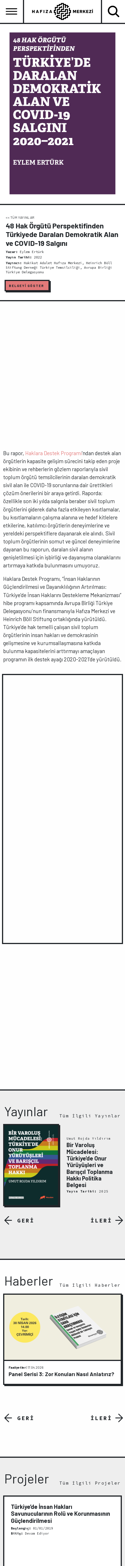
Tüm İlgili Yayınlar (90, 1116)
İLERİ (101, 1220)
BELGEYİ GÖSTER (26, 286)
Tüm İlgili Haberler (90, 1285)
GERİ (25, 1220)
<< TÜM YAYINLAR (20, 217)
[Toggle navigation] (11, 11)
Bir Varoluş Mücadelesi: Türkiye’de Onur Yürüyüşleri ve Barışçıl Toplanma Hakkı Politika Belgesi (90, 1165)
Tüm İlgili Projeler (90, 1483)
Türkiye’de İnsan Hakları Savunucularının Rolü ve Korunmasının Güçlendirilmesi (60, 1513)
